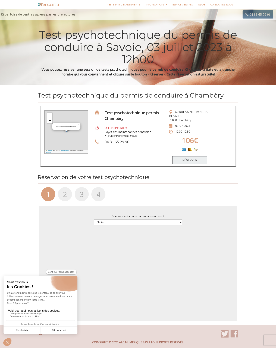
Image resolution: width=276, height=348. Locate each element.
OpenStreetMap (64, 150)
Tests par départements (123, 4)
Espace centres (182, 4)
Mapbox (48, 152)
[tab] (46, 196)
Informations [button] (156, 4)
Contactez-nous (221, 4)
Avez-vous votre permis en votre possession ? (138, 216)
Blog (201, 4)
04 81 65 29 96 (258, 14)
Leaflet (49, 150)
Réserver (189, 160)
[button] (78, 125)
